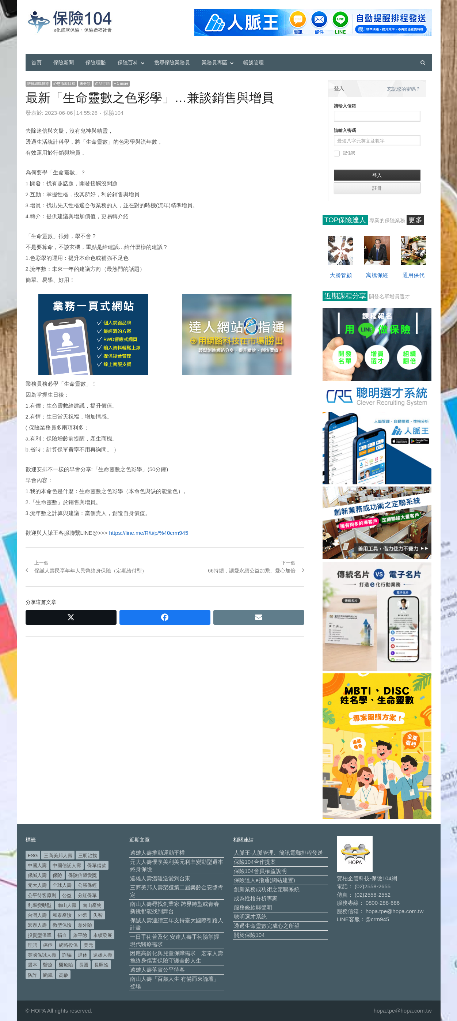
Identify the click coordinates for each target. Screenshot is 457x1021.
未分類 (85, 84)
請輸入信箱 (345, 106)
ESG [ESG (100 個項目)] (33, 855)
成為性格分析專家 (256, 898)
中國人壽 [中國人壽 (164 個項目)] (37, 865)
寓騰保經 (377, 275)
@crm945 (377, 919)
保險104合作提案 (255, 862)
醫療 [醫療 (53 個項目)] (48, 965)
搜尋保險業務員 (172, 62)
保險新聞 (63, 62)
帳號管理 (253, 62)
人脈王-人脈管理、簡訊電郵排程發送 (278, 853)
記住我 (344, 153)
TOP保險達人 (345, 220)
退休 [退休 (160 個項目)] (82, 955)
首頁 (36, 62)
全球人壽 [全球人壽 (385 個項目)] (62, 885)
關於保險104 (249, 935)
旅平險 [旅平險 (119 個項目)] (80, 935)
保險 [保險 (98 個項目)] (57, 875)
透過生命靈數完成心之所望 (267, 926)
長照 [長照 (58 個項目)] (83, 965)
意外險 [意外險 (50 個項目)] (85, 925)
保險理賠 (95, 62)
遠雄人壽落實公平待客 (157, 970)
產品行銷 (102, 84)
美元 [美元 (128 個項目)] (88, 945)
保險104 (113, 113)
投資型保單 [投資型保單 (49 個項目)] (40, 935)
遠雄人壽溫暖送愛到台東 (160, 878)
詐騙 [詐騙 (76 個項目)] (67, 955)
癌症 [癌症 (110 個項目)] (48, 945)
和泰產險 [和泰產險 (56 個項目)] (62, 915)
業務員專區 (214, 62)
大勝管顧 (341, 275)
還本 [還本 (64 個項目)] (32, 965)
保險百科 (128, 62)
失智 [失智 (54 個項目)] (98, 915)
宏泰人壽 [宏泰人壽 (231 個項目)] (37, 925)
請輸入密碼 (345, 130)
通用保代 (413, 275)
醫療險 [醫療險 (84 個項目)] (66, 965)
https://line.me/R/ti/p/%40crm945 (148, 533)
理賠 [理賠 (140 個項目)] (32, 945)
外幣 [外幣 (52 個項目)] (82, 915)
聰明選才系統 (250, 917)
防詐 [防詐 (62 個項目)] (32, 975)
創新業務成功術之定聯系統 (267, 889)
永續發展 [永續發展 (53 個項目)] (102, 935)
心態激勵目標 (64, 84)
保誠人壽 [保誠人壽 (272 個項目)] (37, 875)
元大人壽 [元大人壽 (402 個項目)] (37, 885)
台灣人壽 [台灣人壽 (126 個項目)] (37, 915)
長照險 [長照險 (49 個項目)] (101, 965)
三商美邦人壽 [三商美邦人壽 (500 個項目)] (58, 855)
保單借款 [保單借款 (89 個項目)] (96, 865)
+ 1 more (121, 84)
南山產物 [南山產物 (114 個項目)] (92, 905)
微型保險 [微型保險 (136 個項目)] (62, 925)
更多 (415, 220)
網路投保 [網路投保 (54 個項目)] (68, 945)
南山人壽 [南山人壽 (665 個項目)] (66, 905)
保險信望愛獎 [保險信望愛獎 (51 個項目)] (82, 875)
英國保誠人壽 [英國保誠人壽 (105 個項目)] (42, 955)
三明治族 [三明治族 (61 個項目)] (87, 855)
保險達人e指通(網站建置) (264, 880)
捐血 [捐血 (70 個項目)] (62, 935)
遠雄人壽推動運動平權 (157, 853)
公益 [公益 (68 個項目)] (67, 895)
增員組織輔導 (38, 84)
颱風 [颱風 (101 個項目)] (48, 975)
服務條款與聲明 (253, 907)
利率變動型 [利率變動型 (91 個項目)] (40, 905)
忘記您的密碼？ (403, 89)
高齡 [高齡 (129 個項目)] (63, 975)
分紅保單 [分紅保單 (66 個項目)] (87, 895)
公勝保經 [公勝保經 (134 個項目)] (87, 885)
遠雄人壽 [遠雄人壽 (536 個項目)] (102, 955)
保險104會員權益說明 (260, 871)
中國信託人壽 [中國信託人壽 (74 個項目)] (67, 865)
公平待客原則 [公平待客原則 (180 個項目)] (42, 895)
